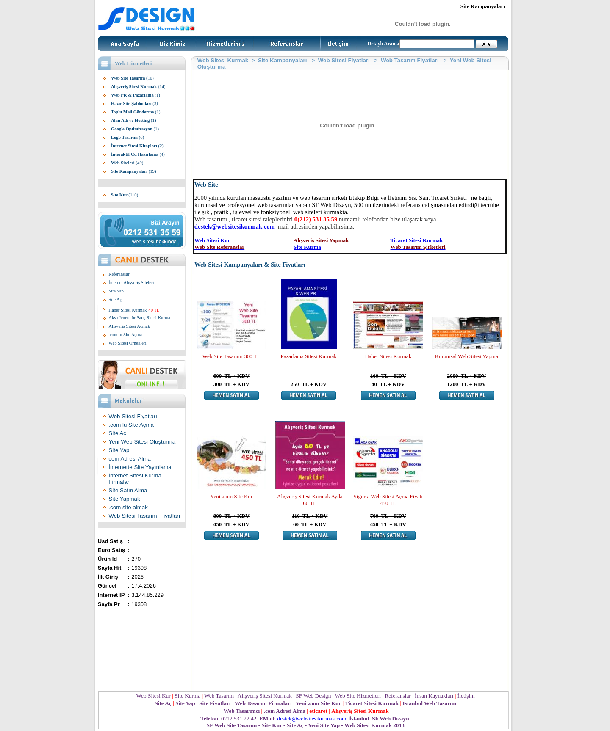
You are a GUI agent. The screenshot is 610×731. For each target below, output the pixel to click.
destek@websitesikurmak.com (234, 226)
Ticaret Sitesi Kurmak (417, 240)
